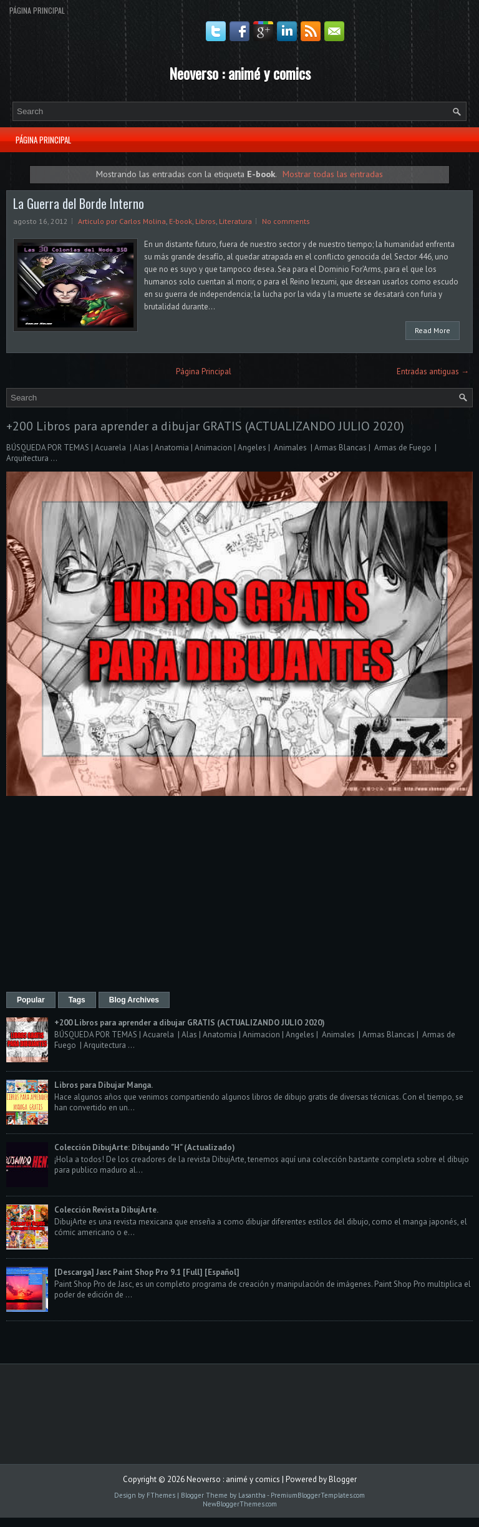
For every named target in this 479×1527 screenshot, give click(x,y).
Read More (432, 330)
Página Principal (37, 10)
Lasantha (252, 1495)
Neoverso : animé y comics (240, 73)
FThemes (161, 1495)
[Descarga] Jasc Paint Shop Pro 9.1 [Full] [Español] (147, 1272)
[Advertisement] (239, 895)
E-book (180, 221)
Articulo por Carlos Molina (122, 221)
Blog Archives (134, 1000)
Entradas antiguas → (433, 371)
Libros (205, 221)
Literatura (235, 221)
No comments (286, 221)
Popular (31, 1000)
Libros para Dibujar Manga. (103, 1085)
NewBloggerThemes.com (240, 1504)
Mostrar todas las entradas (333, 174)
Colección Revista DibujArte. (106, 1210)
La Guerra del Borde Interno (78, 203)
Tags (77, 1000)
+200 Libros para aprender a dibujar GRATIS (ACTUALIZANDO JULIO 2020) (205, 426)
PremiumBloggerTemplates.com (318, 1495)
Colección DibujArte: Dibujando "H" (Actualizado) (144, 1147)
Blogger (343, 1479)
